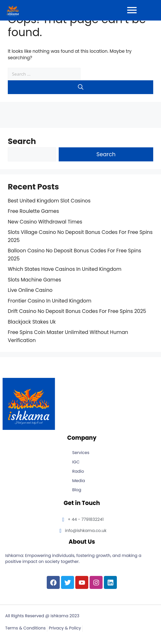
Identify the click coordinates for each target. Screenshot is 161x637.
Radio (78, 471)
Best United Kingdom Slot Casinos (49, 200)
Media (78, 481)
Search (22, 141)
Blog (76, 490)
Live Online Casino (30, 290)
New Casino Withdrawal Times (45, 221)
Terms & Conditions (25, 628)
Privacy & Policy (65, 628)
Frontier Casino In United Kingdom (49, 300)
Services (80, 453)
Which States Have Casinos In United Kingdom (64, 269)
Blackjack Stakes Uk (32, 321)
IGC (76, 462)
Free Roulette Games (33, 211)
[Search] (80, 87)
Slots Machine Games (34, 279)
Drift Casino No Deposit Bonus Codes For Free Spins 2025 (77, 311)
